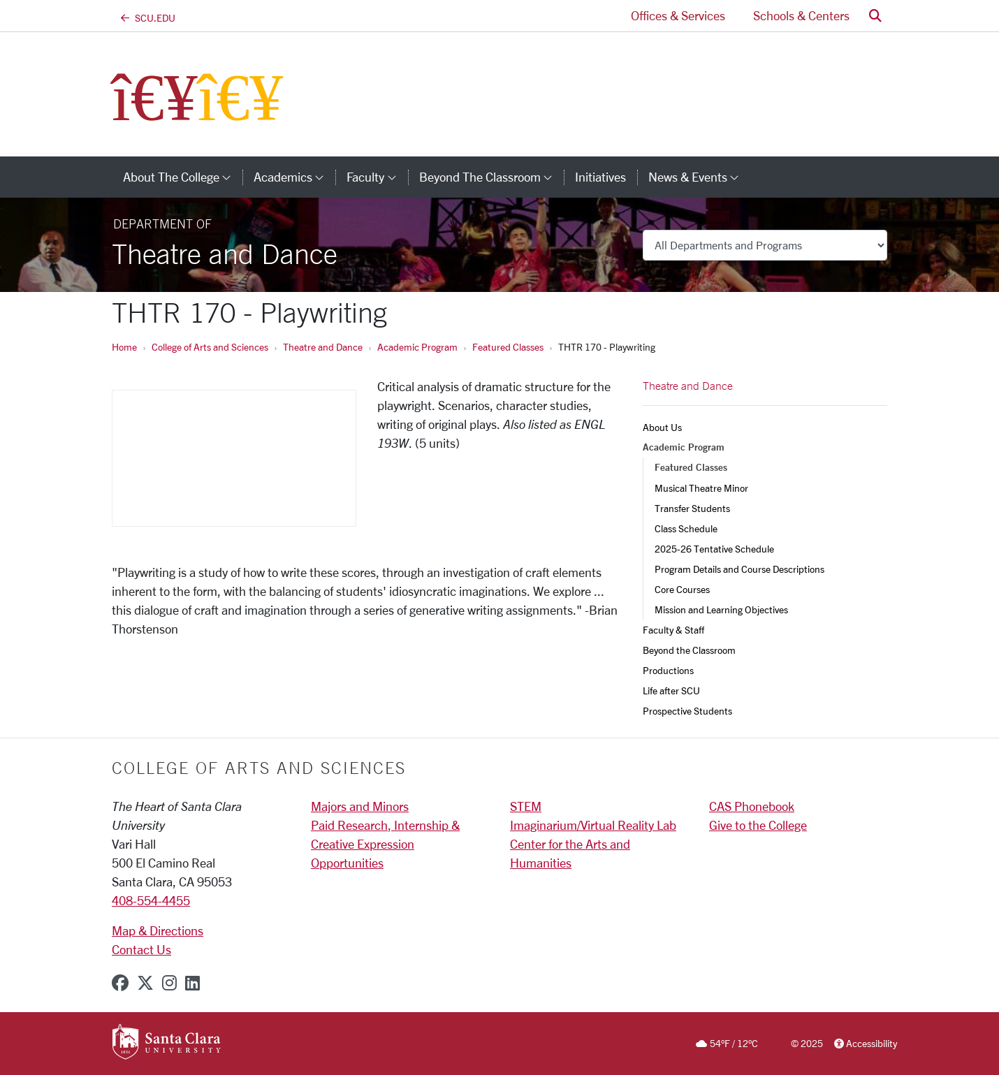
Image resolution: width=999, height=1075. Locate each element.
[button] (875, 16)
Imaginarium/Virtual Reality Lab (593, 825)
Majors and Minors (360, 806)
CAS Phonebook (751, 806)
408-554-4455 (151, 900)
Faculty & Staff (673, 630)
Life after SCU (671, 690)
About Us (662, 427)
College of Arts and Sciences (210, 347)
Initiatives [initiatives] (600, 177)
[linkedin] (192, 983)
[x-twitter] (145, 983)
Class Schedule (686, 528)
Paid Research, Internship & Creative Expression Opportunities (385, 844)
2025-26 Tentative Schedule (714, 549)
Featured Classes (508, 347)
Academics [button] (294, 177)
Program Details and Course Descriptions (739, 569)
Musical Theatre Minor (701, 488)
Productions (668, 670)
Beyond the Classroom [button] (491, 177)
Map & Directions (157, 930)
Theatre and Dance (323, 347)
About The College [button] (182, 177)
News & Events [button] (699, 177)
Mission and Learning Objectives (721, 609)
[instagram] (169, 983)
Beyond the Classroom (689, 650)
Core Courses (682, 589)
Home (124, 347)
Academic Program (417, 347)
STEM (525, 806)
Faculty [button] (377, 177)
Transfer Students (692, 508)
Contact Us (141, 949)
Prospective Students (687, 711)
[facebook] (120, 983)
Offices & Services (678, 15)
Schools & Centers (801, 15)
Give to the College (758, 825)
